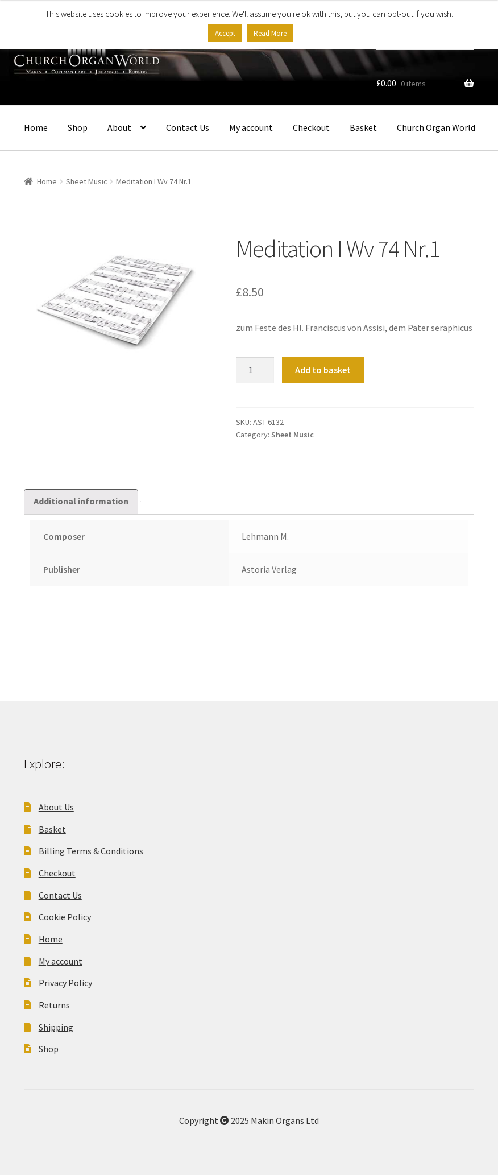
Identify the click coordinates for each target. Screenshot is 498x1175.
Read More (270, 33)
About (119, 127)
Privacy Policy (65, 982)
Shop (78, 127)
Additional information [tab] (81, 501)
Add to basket (323, 369)
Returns (54, 1005)
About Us (56, 807)
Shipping (56, 1027)
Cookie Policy (65, 916)
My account (251, 127)
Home (36, 127)
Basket (363, 127)
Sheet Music (86, 181)
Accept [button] (225, 33)
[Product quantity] (255, 370)
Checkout (311, 127)
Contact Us (187, 127)
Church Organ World (436, 127)
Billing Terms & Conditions (91, 851)
